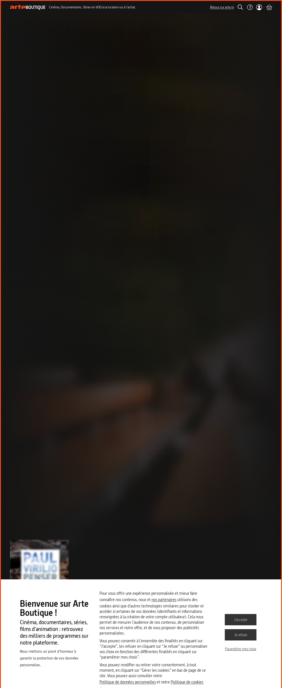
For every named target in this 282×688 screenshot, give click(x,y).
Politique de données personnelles (128, 682)
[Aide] (250, 7)
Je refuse (240, 634)
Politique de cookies (187, 682)
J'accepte (240, 619)
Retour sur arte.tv (222, 7)
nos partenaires (164, 599)
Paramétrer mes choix (240, 648)
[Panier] (269, 7)
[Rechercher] (240, 7)
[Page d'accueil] (27, 7)
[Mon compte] (259, 7)
